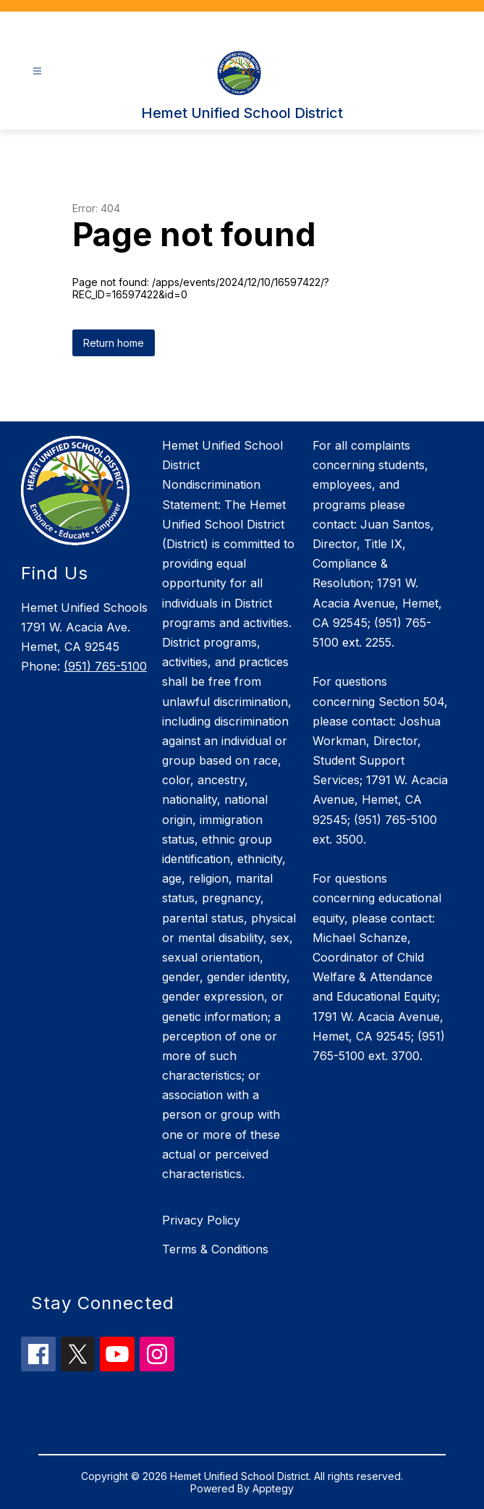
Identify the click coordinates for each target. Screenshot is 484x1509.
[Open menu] (37, 71)
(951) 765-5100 (105, 666)
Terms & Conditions (215, 1249)
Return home (113, 343)
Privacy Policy (201, 1220)
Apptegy (273, 1488)
